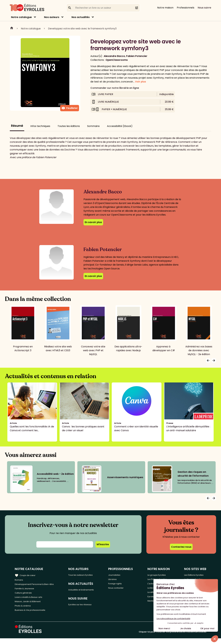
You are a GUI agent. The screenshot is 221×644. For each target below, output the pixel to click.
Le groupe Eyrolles (159, 575)
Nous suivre (204, 7)
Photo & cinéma (24, 610)
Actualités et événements (88, 590)
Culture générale (25, 595)
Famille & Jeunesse (26, 590)
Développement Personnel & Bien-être (38, 585)
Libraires (119, 580)
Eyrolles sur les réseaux (86, 606)
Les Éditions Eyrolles (194, 575)
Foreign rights (122, 585)
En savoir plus (93, 222)
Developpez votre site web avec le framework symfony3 (82, 28)
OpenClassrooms (117, 60)
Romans (20, 580)
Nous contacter (123, 590)
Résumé (17, 126)
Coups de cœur (26, 575)
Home (12, 28)
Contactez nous (181, 547)
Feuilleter (69, 108)
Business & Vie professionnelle (33, 615)
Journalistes (121, 575)
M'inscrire (103, 544)
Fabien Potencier (136, 56)
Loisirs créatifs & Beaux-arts (31, 600)
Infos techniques (40, 126)
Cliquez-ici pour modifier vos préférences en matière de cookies (172, 637)
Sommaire (93, 126)
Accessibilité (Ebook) (119, 126)
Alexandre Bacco (114, 56)
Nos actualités (81, 17)
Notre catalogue (21, 17)
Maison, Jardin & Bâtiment (30, 605)
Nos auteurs (51, 17)
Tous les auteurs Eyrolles (87, 575)
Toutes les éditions (69, 126)
